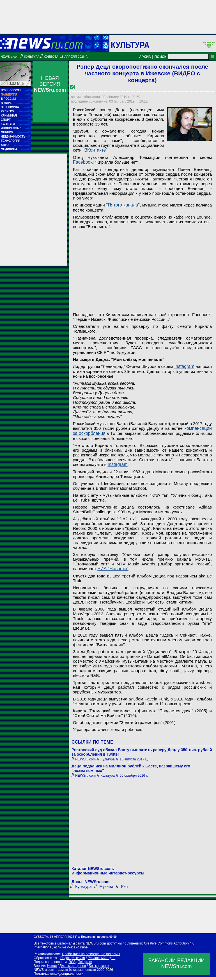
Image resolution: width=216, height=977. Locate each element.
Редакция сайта (72, 958)
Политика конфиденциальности (58, 974)
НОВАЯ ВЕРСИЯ (50, 84)
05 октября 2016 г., (134, 776)
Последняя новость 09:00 (98, 936)
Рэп (124, 886)
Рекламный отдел (102, 958)
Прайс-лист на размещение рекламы (91, 954)
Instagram (184, 366)
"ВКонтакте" (95, 150)
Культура (130, 45)
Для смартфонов (72, 966)
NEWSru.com (10, 56)
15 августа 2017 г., (134, 759)
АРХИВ (145, 57)
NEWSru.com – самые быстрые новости (65, 970)
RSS (71, 962)
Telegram (85, 962)
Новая (52, 966)
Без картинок (99, 966)
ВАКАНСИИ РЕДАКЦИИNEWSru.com (176, 963)
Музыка (106, 886)
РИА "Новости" (112, 568)
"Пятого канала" (123, 205)
